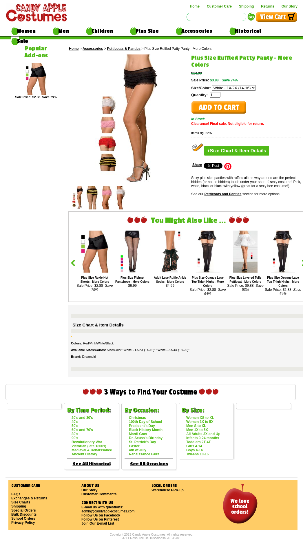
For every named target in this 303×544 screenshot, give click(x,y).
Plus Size (147, 31)
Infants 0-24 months (202, 438)
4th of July (137, 450)
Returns (267, 6)
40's (75, 422)
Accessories (196, 31)
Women (26, 31)
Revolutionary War (87, 442)
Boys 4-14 (194, 450)
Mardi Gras (138, 434)
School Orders (23, 518)
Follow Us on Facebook (100, 515)
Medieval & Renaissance (92, 450)
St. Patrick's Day (142, 442)
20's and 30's (82, 418)
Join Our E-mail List (97, 523)
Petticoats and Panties (222, 194)
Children (102, 31)
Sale (22, 41)
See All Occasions (149, 464)
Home (195, 6)
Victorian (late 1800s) (89, 446)
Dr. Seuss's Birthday (146, 438)
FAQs (15, 494)
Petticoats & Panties (123, 49)
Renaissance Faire (144, 454)
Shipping (246, 6)
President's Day (142, 426)
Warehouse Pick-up (168, 490)
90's (75, 438)
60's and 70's (82, 430)
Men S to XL (196, 426)
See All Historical (92, 464)
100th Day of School (145, 422)
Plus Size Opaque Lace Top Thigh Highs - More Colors (208, 281)
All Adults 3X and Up (203, 434)
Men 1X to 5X (197, 430)
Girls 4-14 (194, 446)
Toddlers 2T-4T (198, 442)
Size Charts (20, 502)
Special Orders (23, 510)
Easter (134, 446)
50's (75, 426)
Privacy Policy (23, 523)
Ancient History (84, 454)
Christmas (137, 418)
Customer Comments (98, 494)
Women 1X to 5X (199, 422)
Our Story (289, 6)
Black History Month (146, 430)
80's (75, 434)
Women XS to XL (200, 418)
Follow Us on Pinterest (100, 519)
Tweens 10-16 (197, 454)
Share (197, 165)
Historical (248, 31)
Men (63, 31)
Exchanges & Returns (29, 498)
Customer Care (219, 6)
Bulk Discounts (23, 514)
